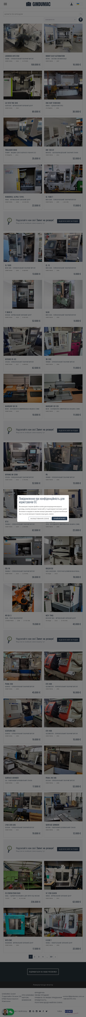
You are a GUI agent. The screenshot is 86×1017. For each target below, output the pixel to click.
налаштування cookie (39, 518)
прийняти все (59, 518)
